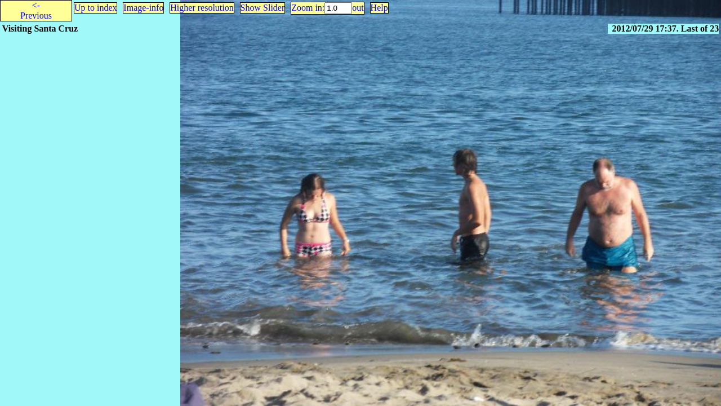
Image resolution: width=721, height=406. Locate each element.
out (357, 7)
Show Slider (263, 7)
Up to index (95, 7)
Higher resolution (201, 7)
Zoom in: (307, 7)
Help (379, 7)
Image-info (143, 7)
